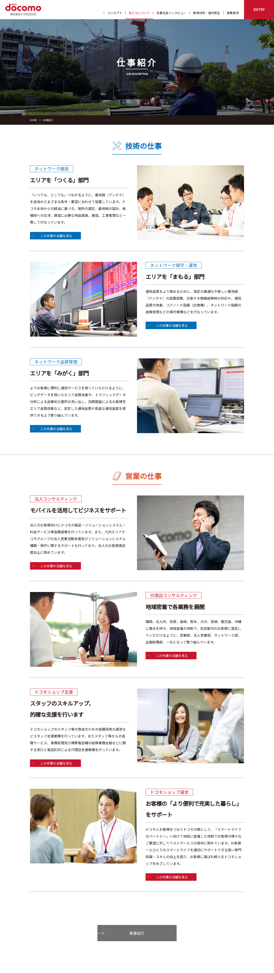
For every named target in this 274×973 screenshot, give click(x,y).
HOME (33, 120)
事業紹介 (137, 933)
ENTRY (259, 9)
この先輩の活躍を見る (56, 235)
